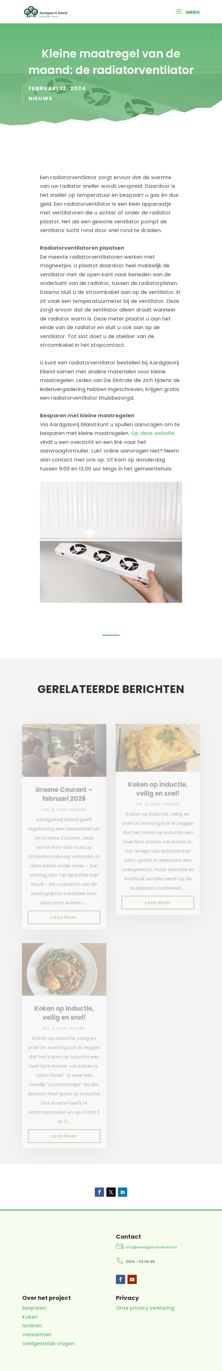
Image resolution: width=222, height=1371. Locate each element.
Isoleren (32, 1325)
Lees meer (64, 924)
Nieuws (41, 98)
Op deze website (153, 433)
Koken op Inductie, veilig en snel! (64, 1020)
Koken (30, 1316)
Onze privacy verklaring (145, 1308)
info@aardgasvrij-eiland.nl (151, 1247)
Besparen (34, 1308)
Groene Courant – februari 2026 (64, 801)
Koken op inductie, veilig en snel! (158, 796)
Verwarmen (36, 1334)
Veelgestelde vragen (48, 1343)
